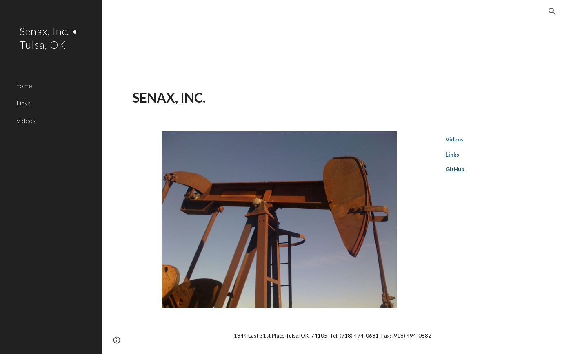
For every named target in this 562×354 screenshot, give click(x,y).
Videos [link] (26, 120)
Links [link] (23, 103)
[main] (332, 97)
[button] (552, 11)
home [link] (24, 86)
